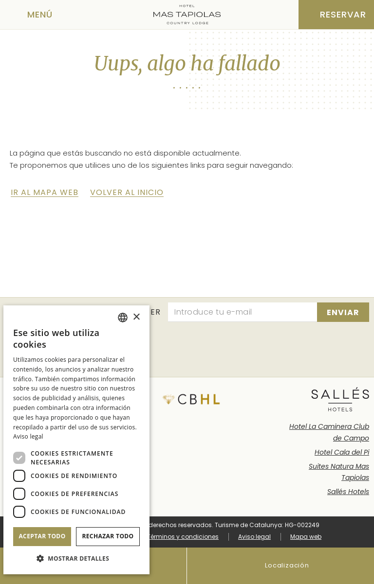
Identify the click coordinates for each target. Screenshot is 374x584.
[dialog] (76, 439)
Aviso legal (254, 536)
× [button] (136, 317)
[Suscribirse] (343, 312)
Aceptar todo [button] (42, 536)
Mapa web (305, 536)
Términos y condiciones (183, 536)
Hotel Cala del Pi (342, 452)
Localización (280, 566)
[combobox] (123, 317)
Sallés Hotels (348, 491)
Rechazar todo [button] (107, 536)
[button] (76, 558)
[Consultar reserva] (336, 14)
